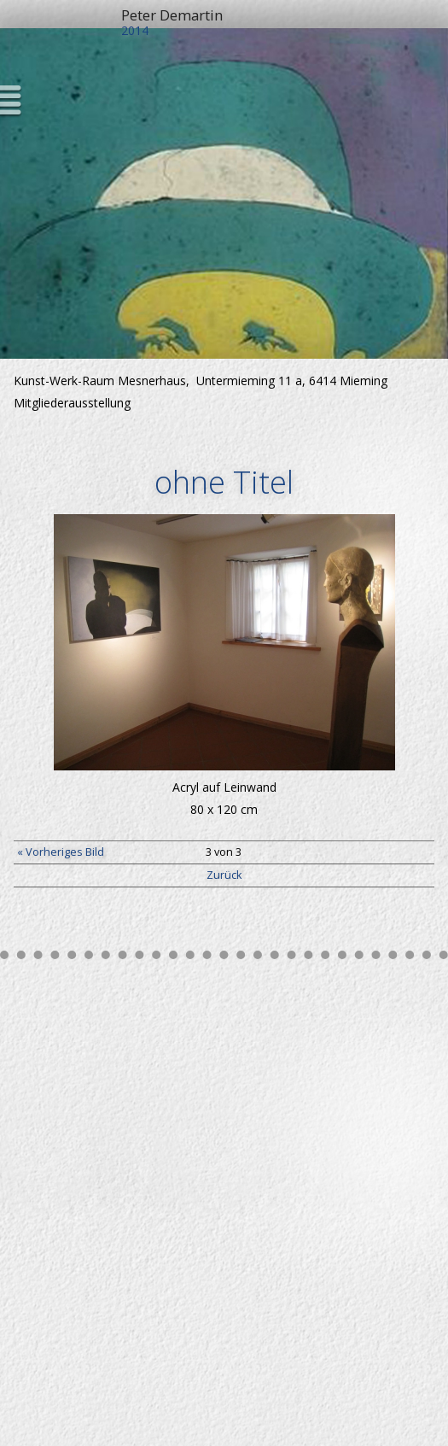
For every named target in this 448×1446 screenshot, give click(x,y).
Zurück (224, 875)
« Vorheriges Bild (60, 852)
